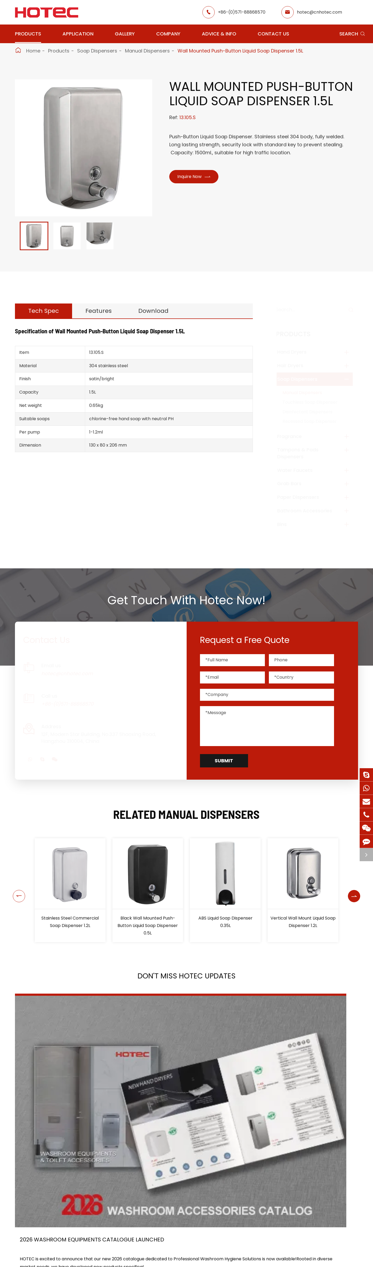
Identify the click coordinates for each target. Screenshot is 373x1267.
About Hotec (232, 1240)
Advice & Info (219, 33)
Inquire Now (196, 177)
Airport (134, 1240)
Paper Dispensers (303, 497)
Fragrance (294, 436)
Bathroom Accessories (309, 510)
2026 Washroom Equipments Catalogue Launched (64, 1093)
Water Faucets (300, 470)
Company (168, 33)
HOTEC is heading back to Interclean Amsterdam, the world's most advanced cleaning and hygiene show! (183, 1093)
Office (133, 1259)
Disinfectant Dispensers (312, 412)
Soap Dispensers (97, 50)
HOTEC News (232, 1259)
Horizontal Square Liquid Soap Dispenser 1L (70, 922)
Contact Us (273, 33)
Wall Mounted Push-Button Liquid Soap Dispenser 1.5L (240, 50)
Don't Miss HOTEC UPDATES (186, 979)
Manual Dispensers (147, 50)
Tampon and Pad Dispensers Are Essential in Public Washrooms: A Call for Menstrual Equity (300, 1093)
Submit (224, 760)
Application (77, 33)
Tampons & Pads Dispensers (303, 453)
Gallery (125, 33)
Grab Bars (294, 483)
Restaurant (182, 1240)
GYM (132, 1249)
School (177, 1259)
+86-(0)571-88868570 (241, 12)
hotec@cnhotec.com (319, 12)
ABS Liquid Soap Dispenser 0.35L (303, 922)
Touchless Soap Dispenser (315, 402)
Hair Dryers (295, 365)
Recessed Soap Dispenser (315, 421)
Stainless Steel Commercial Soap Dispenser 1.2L (147, 922)
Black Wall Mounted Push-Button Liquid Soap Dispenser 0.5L (225, 925)
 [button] (17, 890)
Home (33, 50)
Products (28, 33)
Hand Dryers (297, 352)
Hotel (175, 1249)
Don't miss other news (183, 1160)
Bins (287, 524)
